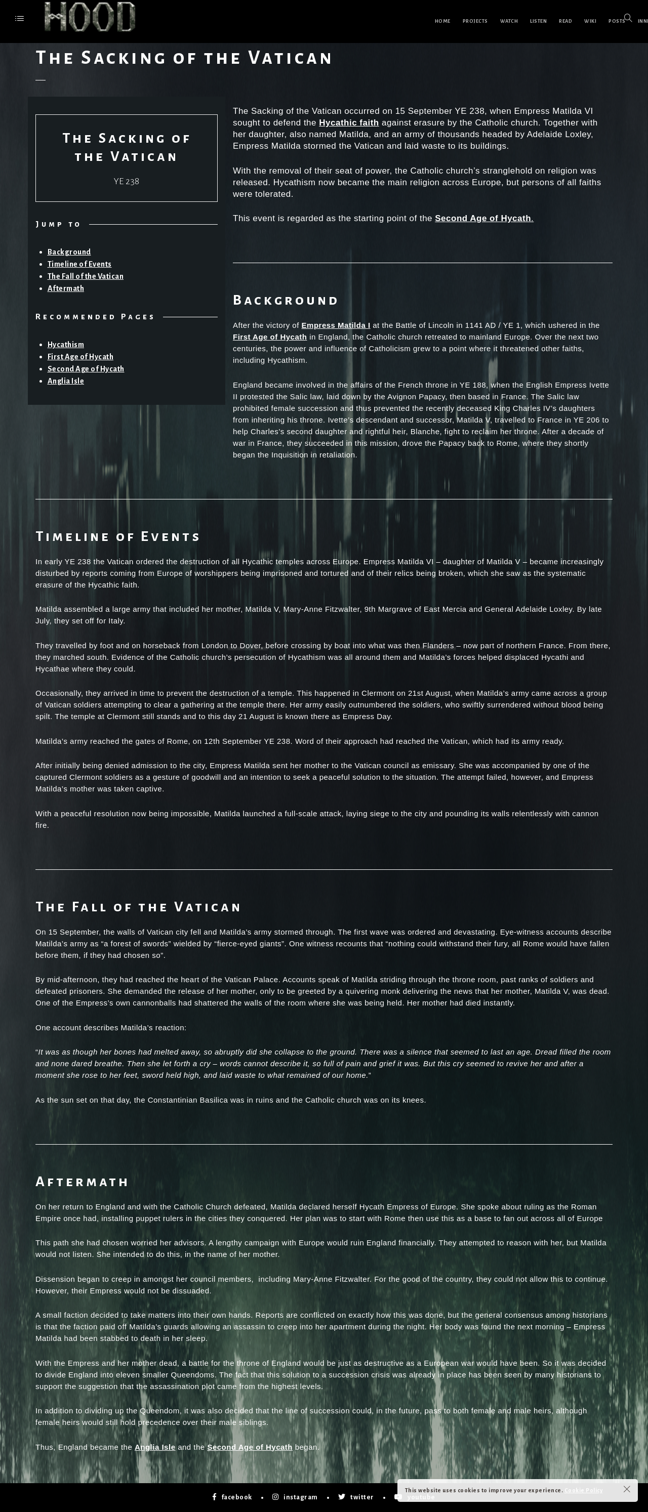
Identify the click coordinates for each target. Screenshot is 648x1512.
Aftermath (66, 288)
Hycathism (67, 344)
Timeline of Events (80, 264)
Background (69, 252)
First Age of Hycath (83, 356)
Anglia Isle (67, 379)
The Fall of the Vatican (86, 276)
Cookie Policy (583, 1490)
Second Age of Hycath (89, 367)
